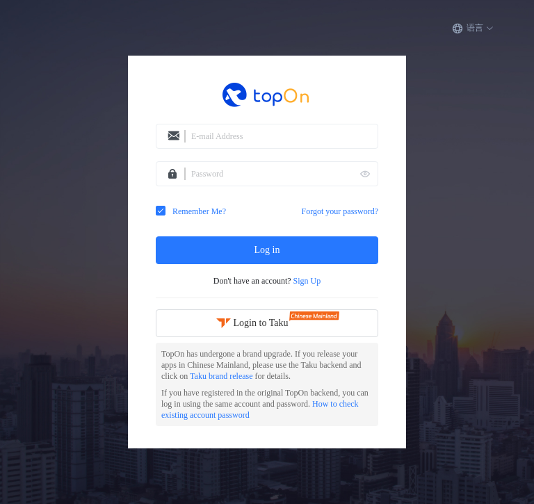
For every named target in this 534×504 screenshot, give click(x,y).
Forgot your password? (340, 211)
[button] (473, 28)
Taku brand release (222, 376)
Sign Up (307, 281)
